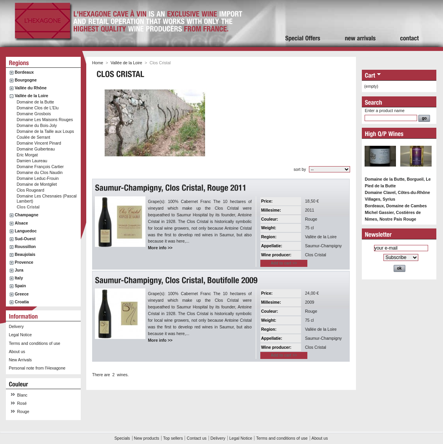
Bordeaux (24, 72)
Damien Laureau (31, 160)
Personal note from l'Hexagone (37, 368)
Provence (24, 262)
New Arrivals (20, 359)
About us (17, 351)
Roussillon (25, 246)
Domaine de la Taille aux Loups (45, 131)
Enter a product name (384, 110)
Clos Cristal (28, 207)
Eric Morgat (27, 154)
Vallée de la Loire (31, 95)
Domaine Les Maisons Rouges (44, 119)
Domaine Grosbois (33, 113)
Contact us (196, 438)
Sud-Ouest (25, 238)
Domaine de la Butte (35, 102)
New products (146, 438)
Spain (20, 285)
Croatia (22, 301)
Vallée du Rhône (30, 87)
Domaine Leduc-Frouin (37, 178)
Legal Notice (20, 334)
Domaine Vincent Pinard (38, 143)
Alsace (21, 223)
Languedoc (25, 230)
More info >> (160, 247)
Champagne (26, 214)
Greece (22, 294)
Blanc (22, 395)
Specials (122, 438)
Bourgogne (25, 80)
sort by (300, 169)
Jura (19, 270)
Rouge (23, 411)
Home (97, 62)
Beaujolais (25, 254)
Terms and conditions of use (34, 343)
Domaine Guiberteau (35, 149)
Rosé (22, 403)
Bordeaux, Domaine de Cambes (396, 205)
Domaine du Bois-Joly (36, 125)
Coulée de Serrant (33, 137)
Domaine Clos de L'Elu (37, 107)
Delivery (16, 326)
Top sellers (173, 438)
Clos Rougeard (30, 190)
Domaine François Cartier (40, 166)
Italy (19, 277)
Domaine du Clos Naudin (39, 172)
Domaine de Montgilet (36, 184)
